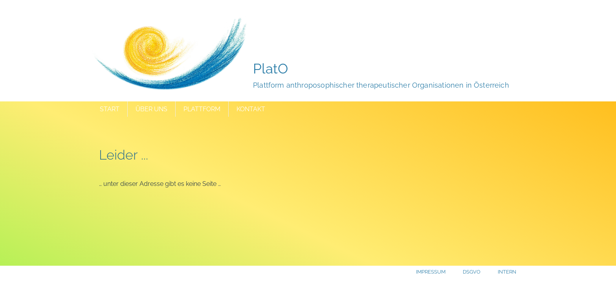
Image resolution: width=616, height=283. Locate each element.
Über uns (151, 109)
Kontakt (250, 109)
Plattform (201, 109)
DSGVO (471, 272)
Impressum (431, 272)
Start (109, 109)
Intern (507, 272)
